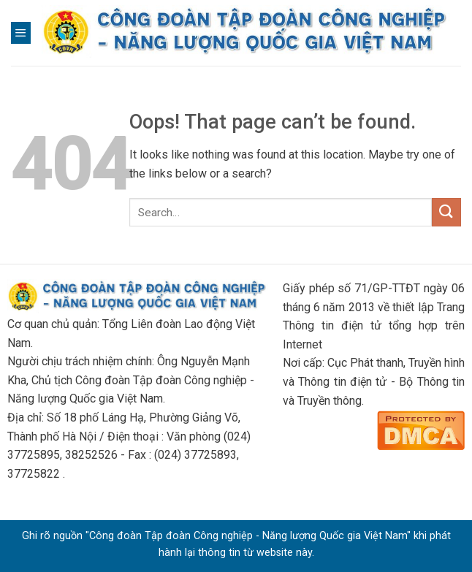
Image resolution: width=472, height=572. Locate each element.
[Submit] (446, 212)
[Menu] (21, 33)
